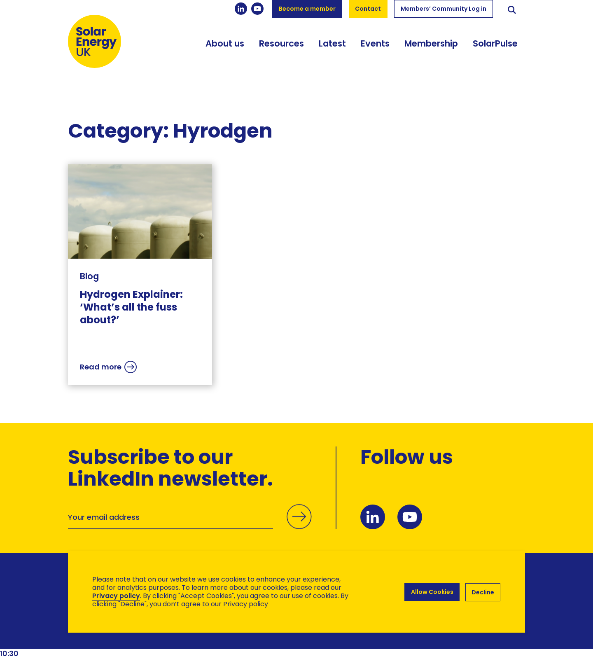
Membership (431, 48)
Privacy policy (116, 596)
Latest (332, 48)
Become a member (307, 9)
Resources (281, 48)
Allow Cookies (431, 592)
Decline (483, 592)
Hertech (214, 636)
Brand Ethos (129, 636)
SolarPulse (495, 48)
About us (224, 48)
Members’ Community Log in (443, 9)
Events (375, 48)
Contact (368, 9)
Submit (298, 526)
